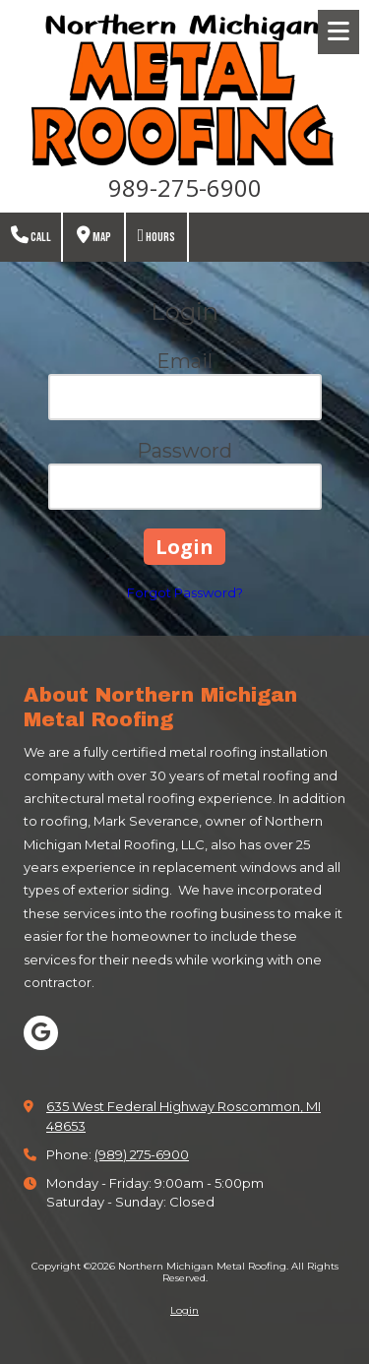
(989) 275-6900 (141, 1154)
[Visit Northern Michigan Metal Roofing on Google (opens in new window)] (41, 1033)
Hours (157, 235)
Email (184, 361)
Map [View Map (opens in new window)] (94, 235)
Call (31, 235)
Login (184, 1310)
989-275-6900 (185, 187)
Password (184, 451)
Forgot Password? (185, 592)
